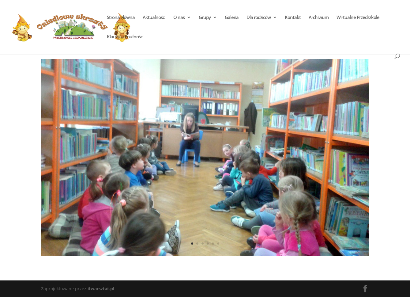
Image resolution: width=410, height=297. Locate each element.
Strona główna (121, 17)
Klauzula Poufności (125, 37)
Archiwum (319, 17)
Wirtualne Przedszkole (358, 17)
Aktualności (154, 17)
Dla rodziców (258, 17)
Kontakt (293, 17)
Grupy (205, 17)
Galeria (232, 17)
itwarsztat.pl (101, 288)
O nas (179, 17)
